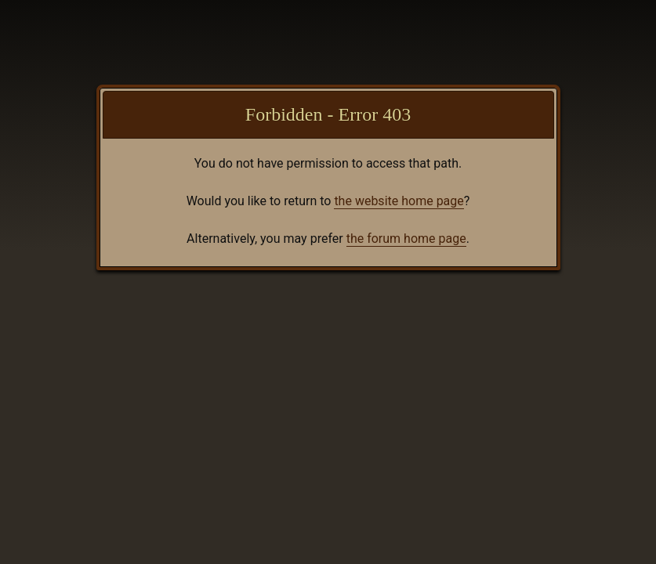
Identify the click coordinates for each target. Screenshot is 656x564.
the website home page (398, 200)
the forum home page (406, 238)
